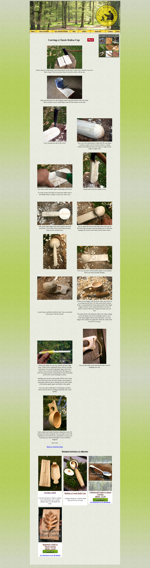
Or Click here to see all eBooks (100, 502)
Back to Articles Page (55, 447)
